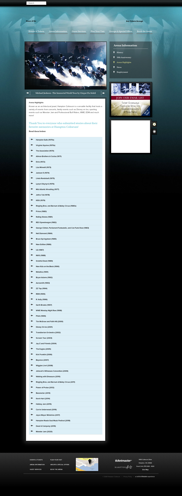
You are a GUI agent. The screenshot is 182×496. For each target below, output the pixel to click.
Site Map (145, 470)
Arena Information (58, 31)
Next (103, 93)
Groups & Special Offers (120, 31)
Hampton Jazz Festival (49, 20)
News (119, 67)
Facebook (155, 124)
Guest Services (79, 31)
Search (44, 3)
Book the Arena (144, 31)
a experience (145, 477)
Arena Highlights (124, 62)
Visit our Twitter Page (149, 2)
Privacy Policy (127, 477)
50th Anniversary (124, 57)
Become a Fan (141, 2)
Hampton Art (123, 467)
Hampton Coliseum (93, 19)
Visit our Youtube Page (157, 2)
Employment (122, 72)
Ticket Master (152, 21)
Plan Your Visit (98, 31)
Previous (28, 93)
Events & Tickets (36, 31)
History (120, 52)
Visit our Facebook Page (145, 2)
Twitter (155, 132)
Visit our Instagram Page (153, 2)
